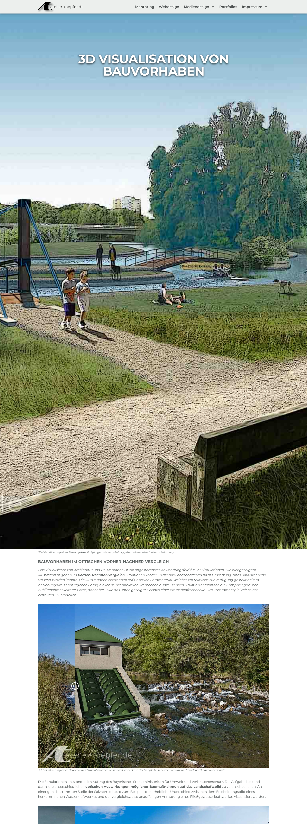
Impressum (255, 7)
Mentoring (144, 7)
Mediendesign (199, 7)
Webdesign (169, 7)
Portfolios (228, 7)
